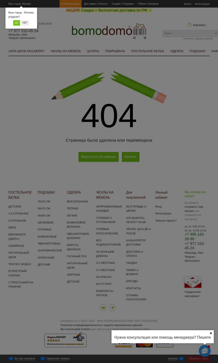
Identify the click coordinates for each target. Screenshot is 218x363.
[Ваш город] (211, 333)
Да (16, 22)
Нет (25, 22)
